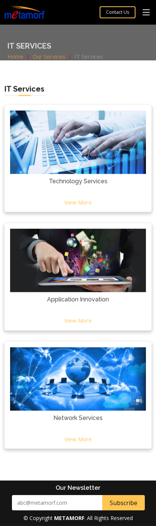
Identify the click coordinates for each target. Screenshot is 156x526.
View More (78, 205)
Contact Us (117, 12)
